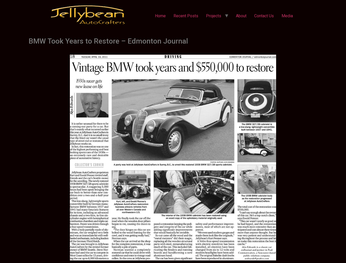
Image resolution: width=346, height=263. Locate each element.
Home (160, 15)
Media (287, 15)
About (241, 15)
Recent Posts (186, 15)
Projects (213, 15)
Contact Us (264, 15)
